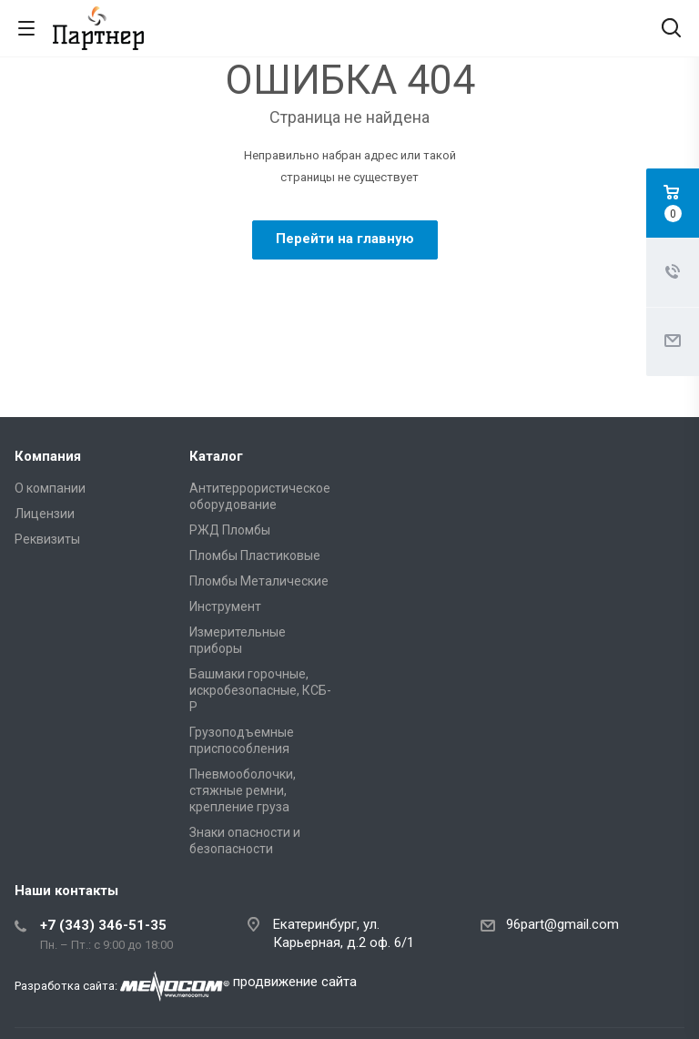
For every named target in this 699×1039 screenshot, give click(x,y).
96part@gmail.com (562, 924)
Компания (48, 456)
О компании (50, 488)
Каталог (216, 456)
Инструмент (225, 606)
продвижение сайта (295, 981)
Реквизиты (47, 539)
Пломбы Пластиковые (254, 555)
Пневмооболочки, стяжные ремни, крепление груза (242, 790)
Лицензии (45, 513)
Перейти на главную (345, 238)
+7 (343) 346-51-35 (103, 925)
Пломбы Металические (259, 581)
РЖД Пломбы (229, 530)
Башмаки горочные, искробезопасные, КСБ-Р (260, 690)
